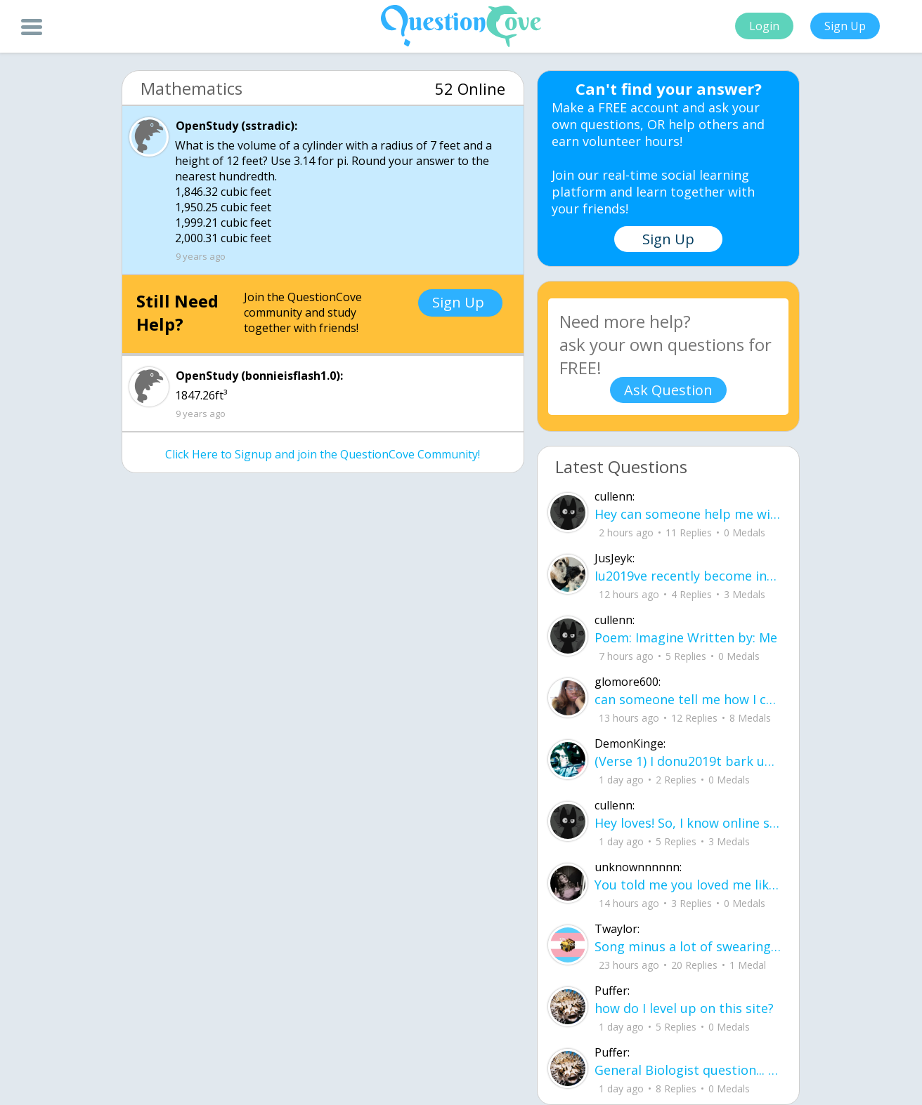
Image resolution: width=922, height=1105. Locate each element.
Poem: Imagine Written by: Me (686, 637)
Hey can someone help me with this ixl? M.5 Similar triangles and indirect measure (688, 513)
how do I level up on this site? (684, 1008)
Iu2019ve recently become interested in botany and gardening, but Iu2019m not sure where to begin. (688, 575)
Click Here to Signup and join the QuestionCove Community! (322, 454)
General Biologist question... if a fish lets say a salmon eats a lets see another (688, 1069)
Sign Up (845, 26)
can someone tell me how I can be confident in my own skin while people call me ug (688, 699)
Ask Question (668, 390)
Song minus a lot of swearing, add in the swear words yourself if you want (688, 946)
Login (764, 26)
